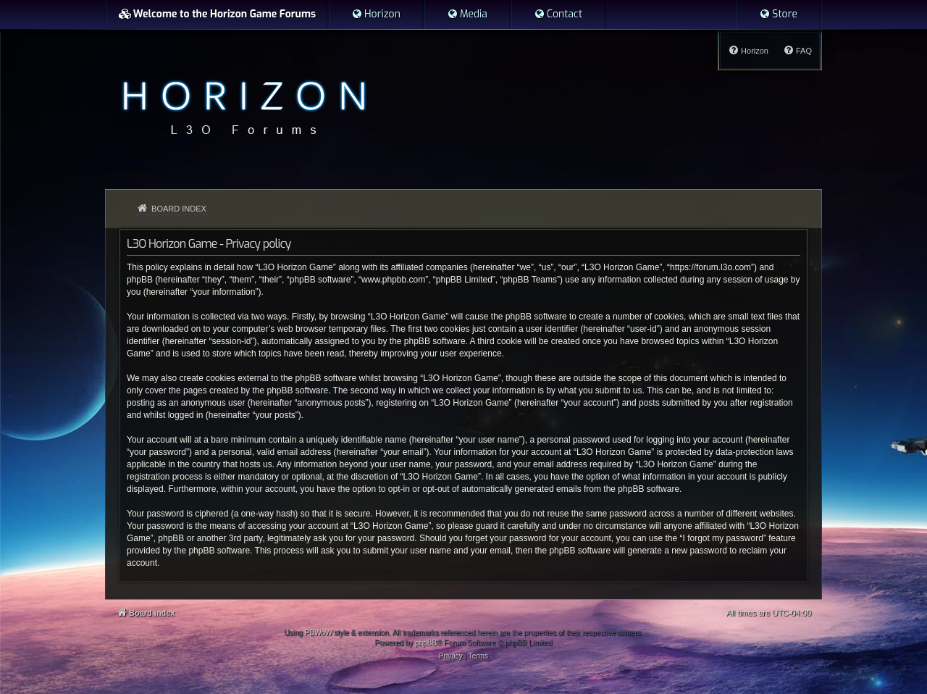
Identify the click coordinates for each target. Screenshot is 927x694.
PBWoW (318, 633)
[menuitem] (375, 14)
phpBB (426, 643)
